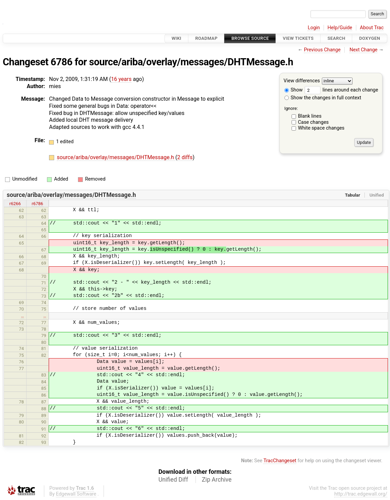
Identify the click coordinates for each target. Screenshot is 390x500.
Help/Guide (340, 28)
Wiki (177, 38)
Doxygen (369, 38)
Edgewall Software (76, 494)
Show (293, 90)
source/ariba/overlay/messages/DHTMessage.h (191, 62)
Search (336, 38)
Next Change (363, 50)
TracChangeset (279, 461)
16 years (121, 79)
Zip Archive (217, 479)
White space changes (321, 128)
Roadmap (206, 38)
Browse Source (250, 38)
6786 (62, 62)
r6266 (15, 203)
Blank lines (310, 116)
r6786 (37, 203)
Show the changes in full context (322, 98)
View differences (302, 81)
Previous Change (322, 50)
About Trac (372, 28)
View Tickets (298, 38)
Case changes (313, 122)
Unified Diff (173, 479)
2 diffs (184, 157)
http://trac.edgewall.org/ (360, 494)
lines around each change (341, 90)
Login (314, 28)
